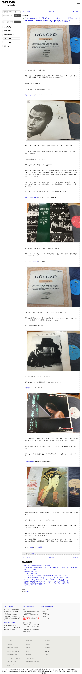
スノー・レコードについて (13, 658)
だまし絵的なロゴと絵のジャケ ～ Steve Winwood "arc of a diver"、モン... (45, 575)
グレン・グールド (30, 95)
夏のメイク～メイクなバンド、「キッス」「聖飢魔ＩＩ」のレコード (44, 579)
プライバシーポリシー (31, 658)
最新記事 (51, 11)
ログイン (28, 647)
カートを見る (29, 654)
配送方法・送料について (13, 651)
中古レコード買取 (11, 661)
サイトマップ (10, 665)
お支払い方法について (12, 647)
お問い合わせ (10, 644)
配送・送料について (28, 606)
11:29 (32, 553)
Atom (26, 591)
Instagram (47, 647)
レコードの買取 (8, 606)
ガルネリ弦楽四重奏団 (31, 197)
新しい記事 (26, 11)
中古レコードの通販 (10, 622)
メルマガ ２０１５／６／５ (32, 573)
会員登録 (28, 644)
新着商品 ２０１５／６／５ (32, 571)
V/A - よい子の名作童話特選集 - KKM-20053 (37, 565)
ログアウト (28, 651)
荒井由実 (35, 261)
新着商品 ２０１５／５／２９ (33, 585)
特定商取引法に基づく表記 (32, 661)
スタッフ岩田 (38, 547)
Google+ (47, 644)
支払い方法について (47, 606)
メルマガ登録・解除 (12, 654)
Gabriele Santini (29, 461)
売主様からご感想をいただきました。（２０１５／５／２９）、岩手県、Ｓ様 (46, 583)
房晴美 (28, 388)
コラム (31, 547)
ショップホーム (11, 640)
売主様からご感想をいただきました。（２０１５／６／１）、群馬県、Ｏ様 (46, 581)
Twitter (46, 654)
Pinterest (47, 651)
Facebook (47, 640)
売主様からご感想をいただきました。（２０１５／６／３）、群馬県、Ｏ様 (46, 577)
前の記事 (75, 11)
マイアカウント (30, 640)
